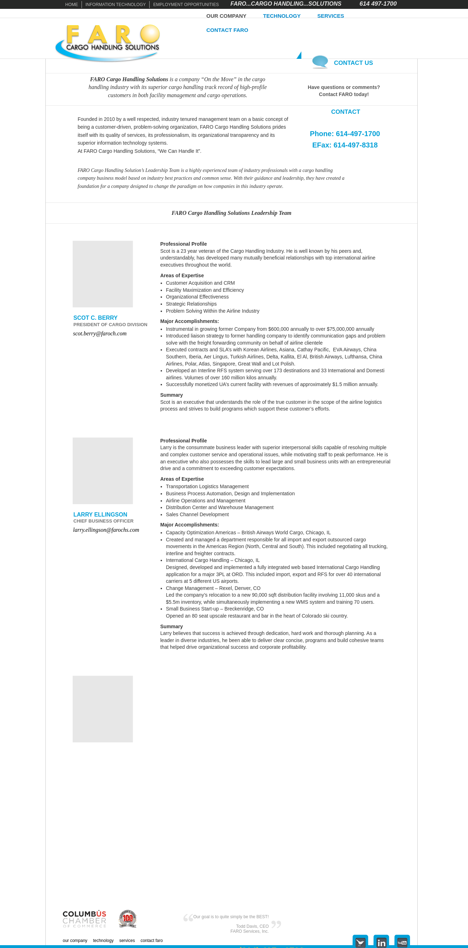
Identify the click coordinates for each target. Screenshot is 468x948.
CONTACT (345, 111)
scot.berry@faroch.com (100, 333)
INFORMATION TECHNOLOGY (115, 4)
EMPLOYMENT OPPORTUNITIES (186, 4)
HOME (71, 4)
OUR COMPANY (226, 16)
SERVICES (330, 16)
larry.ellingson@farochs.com (106, 530)
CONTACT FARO (227, 30)
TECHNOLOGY (282, 16)
